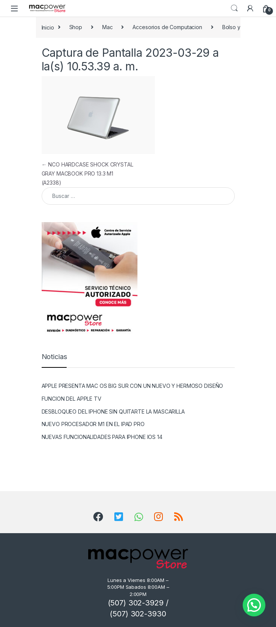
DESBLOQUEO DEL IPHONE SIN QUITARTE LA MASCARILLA (113, 411)
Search (234, 8)
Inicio (48, 27)
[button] (254, 605)
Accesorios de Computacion (167, 27)
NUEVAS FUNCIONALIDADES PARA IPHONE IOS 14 (102, 437)
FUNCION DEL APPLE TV (71, 398)
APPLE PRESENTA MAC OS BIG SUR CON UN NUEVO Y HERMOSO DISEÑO (132, 386)
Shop (75, 27)
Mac (107, 27)
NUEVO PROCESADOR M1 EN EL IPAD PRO (93, 424)
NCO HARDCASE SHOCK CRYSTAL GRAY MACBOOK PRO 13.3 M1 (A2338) (87, 173)
